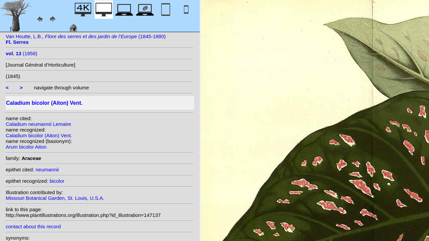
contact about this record (33, 226)
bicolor (57, 181)
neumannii (47, 169)
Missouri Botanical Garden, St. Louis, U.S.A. (55, 198)
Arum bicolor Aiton (26, 147)
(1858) (21, 53)
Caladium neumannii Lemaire (38, 124)
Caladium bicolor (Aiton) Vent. (39, 135)
